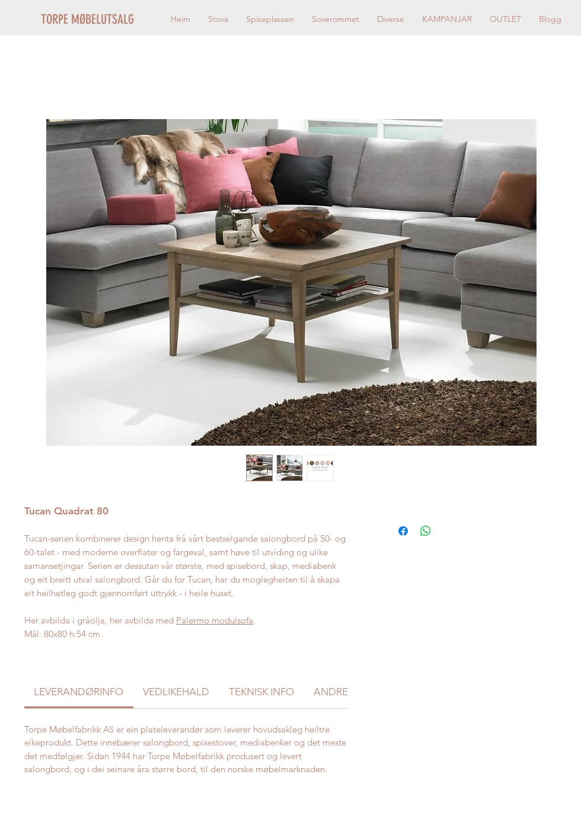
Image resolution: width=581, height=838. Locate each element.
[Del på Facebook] (403, 531)
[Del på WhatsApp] (426, 531)
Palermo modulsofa (214, 620)
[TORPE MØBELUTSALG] (102, 20)
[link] (78, 692)
